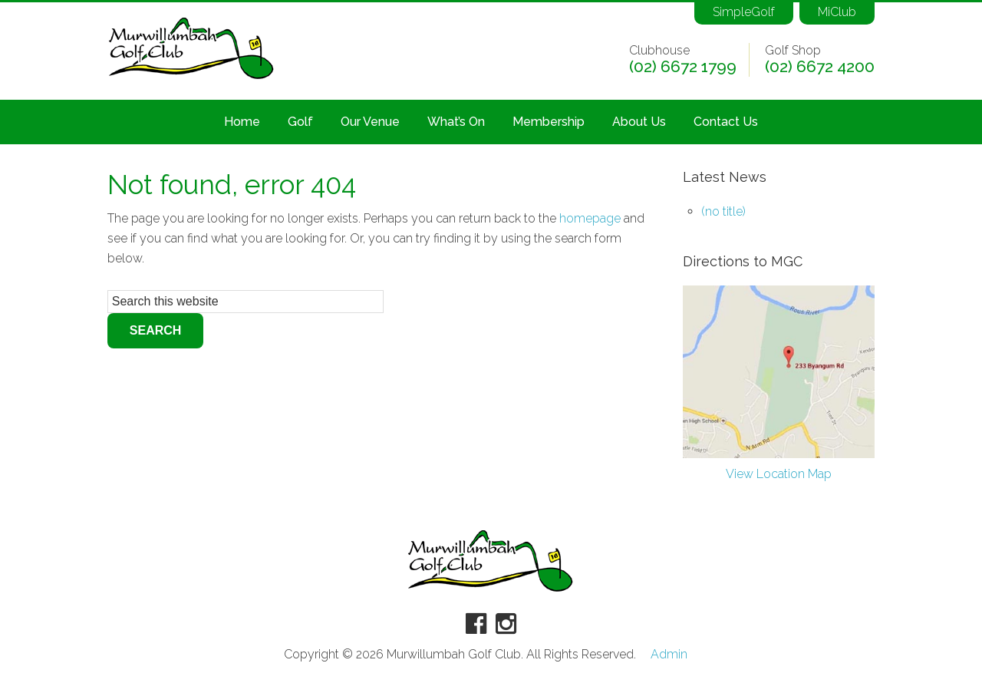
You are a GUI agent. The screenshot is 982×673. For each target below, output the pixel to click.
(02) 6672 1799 (682, 67)
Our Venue (370, 121)
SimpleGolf (744, 12)
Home (242, 121)
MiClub (837, 12)
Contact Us (726, 121)
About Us (639, 121)
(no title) (723, 211)
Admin (669, 654)
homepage (590, 218)
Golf (300, 121)
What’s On (456, 121)
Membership (548, 121)
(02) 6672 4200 (820, 67)
